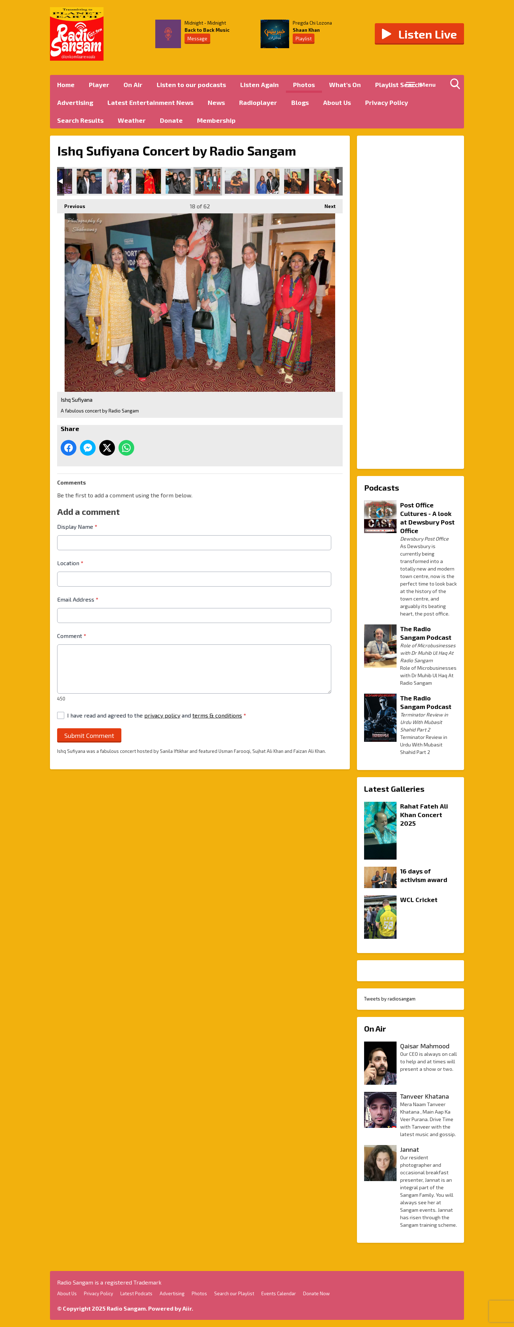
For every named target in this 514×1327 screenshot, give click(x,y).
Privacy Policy (386, 102)
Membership (216, 120)
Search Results (80, 120)
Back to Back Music (207, 30)
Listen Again (259, 84)
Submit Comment (89, 735)
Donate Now (316, 1293)
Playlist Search (398, 84)
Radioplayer (258, 102)
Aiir (187, 1308)
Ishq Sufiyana (89, 181)
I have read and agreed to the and (156, 714)
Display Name (77, 526)
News (216, 102)
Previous (71, 204)
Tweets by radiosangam (389, 999)
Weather (132, 120)
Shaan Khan (306, 30)
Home (66, 84)
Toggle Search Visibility (457, 85)
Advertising (75, 102)
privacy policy (162, 714)
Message (197, 38)
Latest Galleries (394, 788)
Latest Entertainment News (150, 102)
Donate (171, 120)
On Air (133, 84)
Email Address (77, 599)
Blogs (300, 102)
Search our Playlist (234, 1293)
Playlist (304, 38)
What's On (345, 84)
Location (70, 562)
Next (326, 204)
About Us (337, 102)
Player (99, 84)
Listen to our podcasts (191, 84)
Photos (304, 84)
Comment (71, 635)
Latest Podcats (136, 1293)
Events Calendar (278, 1293)
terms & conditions (217, 714)
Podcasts (381, 487)
